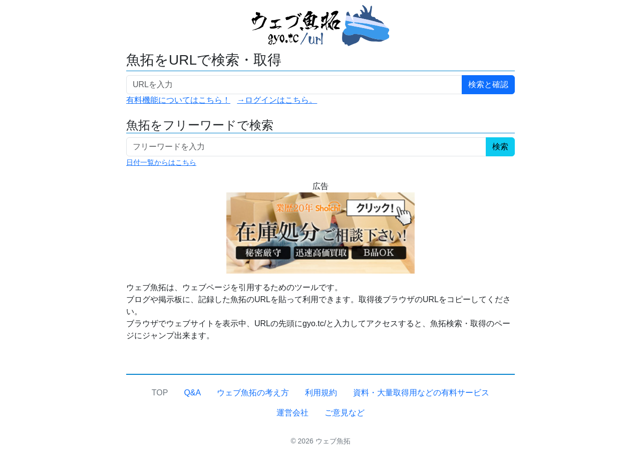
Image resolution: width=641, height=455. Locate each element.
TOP (160, 392)
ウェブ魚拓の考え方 (253, 392)
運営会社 (292, 412)
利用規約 (321, 392)
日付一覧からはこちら (161, 162)
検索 (500, 146)
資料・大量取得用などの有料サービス (421, 392)
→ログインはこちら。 (277, 100)
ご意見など (345, 412)
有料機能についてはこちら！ (178, 100)
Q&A (192, 392)
